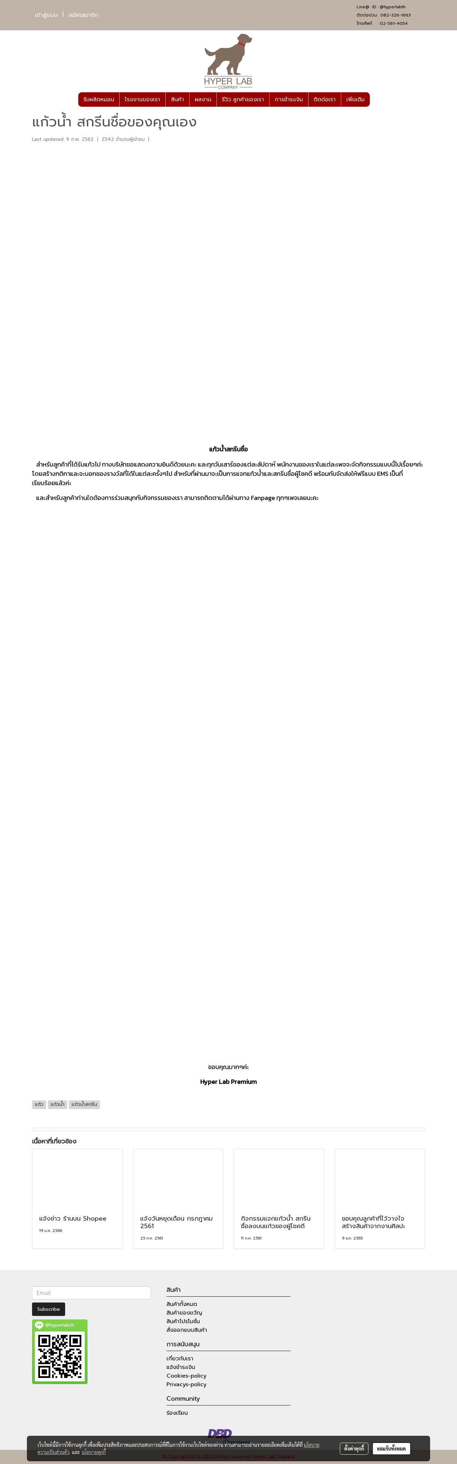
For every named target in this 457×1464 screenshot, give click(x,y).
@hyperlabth (393, 7)
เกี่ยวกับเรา (179, 1359)
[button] (376, 99)
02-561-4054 (394, 23)
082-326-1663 (395, 15)
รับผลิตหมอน (98, 99)
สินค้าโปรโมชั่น (183, 1321)
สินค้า (177, 99)
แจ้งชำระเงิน (180, 1367)
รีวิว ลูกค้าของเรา (243, 99)
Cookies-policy (186, 1376)
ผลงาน (203, 99)
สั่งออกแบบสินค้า (186, 1330)
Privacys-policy (186, 1384)
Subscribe (48, 1309)
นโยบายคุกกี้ (94, 1452)
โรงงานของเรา (142, 99)
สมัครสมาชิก (83, 15)
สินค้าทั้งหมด (181, 1304)
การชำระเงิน (289, 99)
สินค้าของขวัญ (184, 1313)
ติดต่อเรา (325, 99)
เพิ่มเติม (355, 99)
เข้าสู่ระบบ (46, 15)
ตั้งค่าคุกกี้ (354, 1448)
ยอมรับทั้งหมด (391, 1448)
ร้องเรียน (177, 1413)
